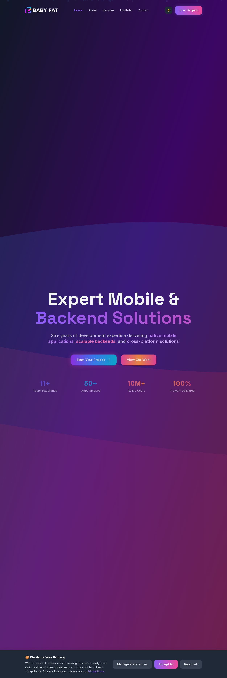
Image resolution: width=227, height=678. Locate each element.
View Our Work (139, 363)
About (92, 10)
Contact (143, 10)
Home (78, 10)
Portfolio (126, 10)
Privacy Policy (96, 671)
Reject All (191, 664)
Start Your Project (94, 364)
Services (108, 10)
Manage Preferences (132, 664)
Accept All (166, 664)
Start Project (189, 10)
